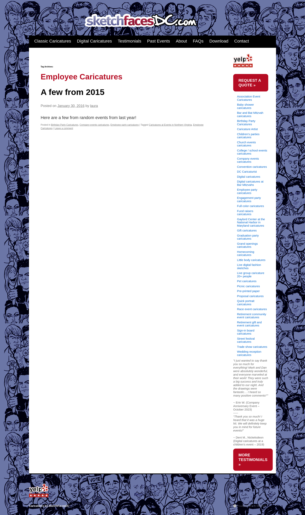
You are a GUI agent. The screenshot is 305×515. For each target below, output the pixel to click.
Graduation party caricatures (248, 237)
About (181, 41)
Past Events (158, 41)
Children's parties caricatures (248, 135)
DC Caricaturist (247, 171)
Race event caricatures (252, 309)
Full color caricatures (250, 206)
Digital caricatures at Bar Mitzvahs (250, 183)
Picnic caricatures (248, 286)
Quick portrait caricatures (245, 302)
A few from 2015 (72, 92)
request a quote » (249, 82)
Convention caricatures (252, 166)
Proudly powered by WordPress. (252, 506)
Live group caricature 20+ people (250, 274)
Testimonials (129, 41)
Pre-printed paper (248, 291)
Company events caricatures (94, 125)
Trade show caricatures (252, 346)
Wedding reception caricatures (249, 353)
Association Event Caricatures (248, 98)
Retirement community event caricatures (251, 315)
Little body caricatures (251, 260)
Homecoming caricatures (245, 253)
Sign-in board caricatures (245, 332)
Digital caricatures (248, 176)
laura (94, 106)
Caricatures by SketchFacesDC (143, 21)
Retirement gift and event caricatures (249, 324)
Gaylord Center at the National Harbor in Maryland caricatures (251, 222)
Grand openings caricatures (247, 245)
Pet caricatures (247, 281)
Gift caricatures (247, 230)
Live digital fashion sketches (249, 266)
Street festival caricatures (246, 340)
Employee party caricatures (124, 125)
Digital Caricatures (94, 41)
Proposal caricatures (250, 296)
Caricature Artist (247, 129)
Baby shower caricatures (245, 106)
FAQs (198, 41)
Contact (241, 41)
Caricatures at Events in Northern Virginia (170, 125)
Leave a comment (63, 128)
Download (218, 41)
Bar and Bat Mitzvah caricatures (250, 114)
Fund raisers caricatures (245, 212)
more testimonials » (252, 459)
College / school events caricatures (252, 152)
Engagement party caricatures (249, 199)
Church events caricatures (246, 144)
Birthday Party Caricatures (64, 125)
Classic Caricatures (52, 41)
